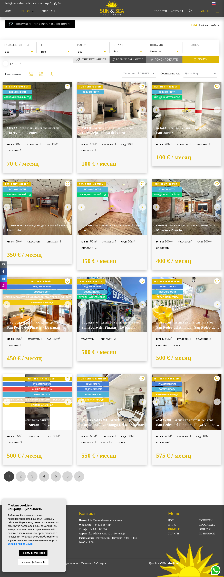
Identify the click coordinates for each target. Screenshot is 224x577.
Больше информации (20, 543)
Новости (160, 11)
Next (142, 110)
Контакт (177, 11)
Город (82, 45)
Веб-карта (100, 563)
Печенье (86, 563)
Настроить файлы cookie (33, 562)
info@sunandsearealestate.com (23, 3)
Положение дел (17, 45)
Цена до (156, 45)
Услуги (173, 533)
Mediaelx (174, 563)
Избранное (207, 533)
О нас (172, 524)
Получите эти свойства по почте (40, 24)
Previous (81, 110)
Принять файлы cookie (33, 552)
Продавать (48, 11)
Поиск (200, 59)
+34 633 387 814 (53, 3)
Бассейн (17, 64)
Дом (8, 11)
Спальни (121, 45)
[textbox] (19, 51)
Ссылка (193, 45)
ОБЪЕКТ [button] (24, 11)
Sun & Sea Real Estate (112, 7)
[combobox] (18, 51)
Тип (44, 45)
